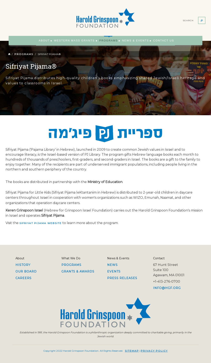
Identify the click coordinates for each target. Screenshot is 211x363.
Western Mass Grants (75, 40)
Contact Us (159, 40)
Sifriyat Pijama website (40, 223)
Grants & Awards (77, 271)
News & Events (133, 40)
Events (114, 271)
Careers (23, 278)
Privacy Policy (154, 350)
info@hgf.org (167, 288)
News (112, 265)
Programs (107, 39)
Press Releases (122, 278)
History (22, 265)
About (47, 40)
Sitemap (132, 350)
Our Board (26, 271)
